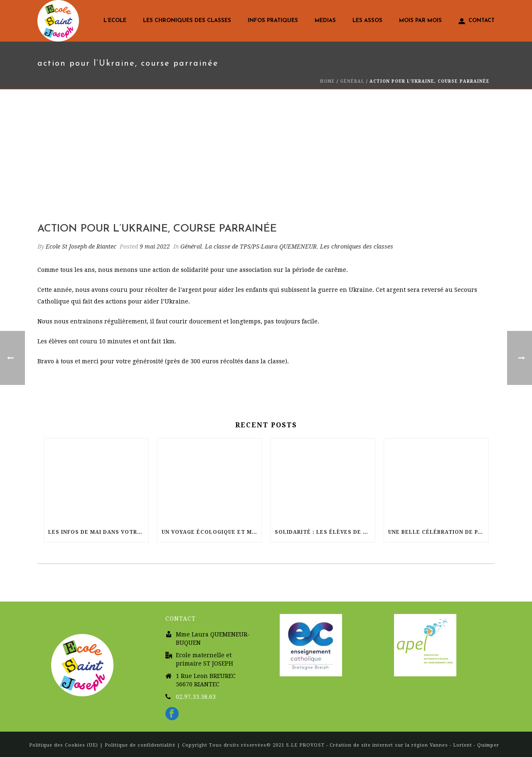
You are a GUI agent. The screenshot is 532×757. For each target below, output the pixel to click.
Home (327, 81)
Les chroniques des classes (187, 20)
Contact (476, 21)
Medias (325, 20)
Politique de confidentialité (140, 745)
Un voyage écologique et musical (212, 532)
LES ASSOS (367, 20)
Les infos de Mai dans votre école (98, 532)
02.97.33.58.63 (196, 696)
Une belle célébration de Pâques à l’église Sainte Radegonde (438, 532)
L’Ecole (114, 20)
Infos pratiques (273, 20)
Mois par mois (420, 20)
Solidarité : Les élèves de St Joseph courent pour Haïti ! (325, 532)
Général (352, 81)
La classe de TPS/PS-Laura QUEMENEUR (261, 246)
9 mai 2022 (155, 246)
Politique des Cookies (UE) (64, 745)
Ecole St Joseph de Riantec (81, 246)
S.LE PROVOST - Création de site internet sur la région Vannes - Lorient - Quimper (392, 745)
